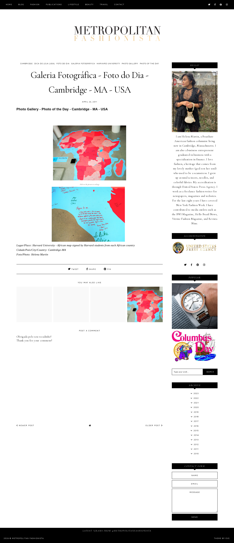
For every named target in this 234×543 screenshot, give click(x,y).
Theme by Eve (222, 538)
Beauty (89, 4)
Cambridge (26, 64)
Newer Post (25, 425)
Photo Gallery (130, 64)
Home (9, 4)
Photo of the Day (149, 64)
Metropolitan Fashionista (28, 538)
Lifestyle (73, 4)
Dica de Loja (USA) (44, 64)
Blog (21, 4)
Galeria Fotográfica (83, 64)
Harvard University (108, 64)
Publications (54, 4)
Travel (104, 4)
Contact (119, 4)
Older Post (154, 425)
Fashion (35, 4)
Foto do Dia (63, 64)
